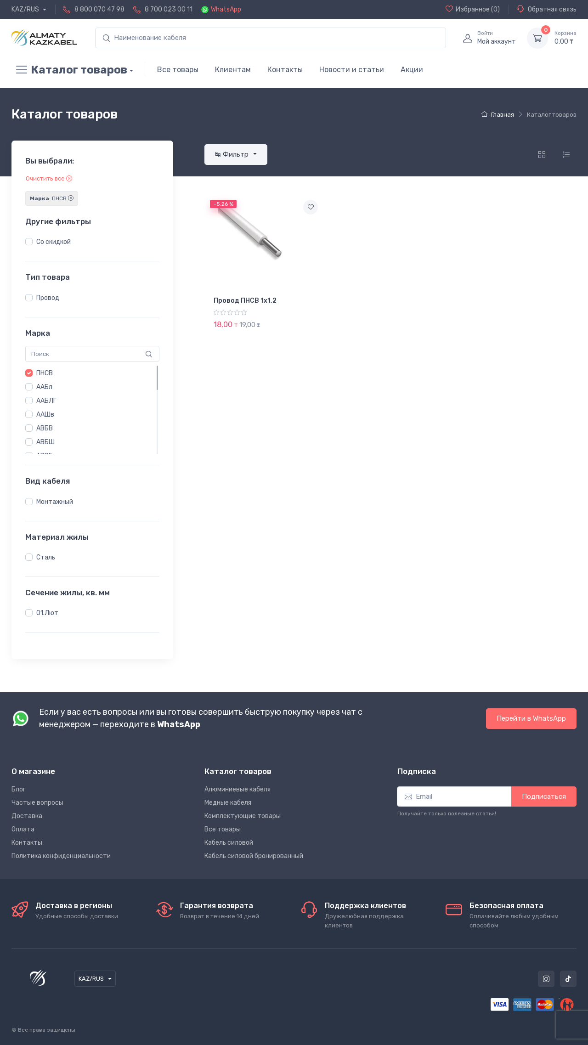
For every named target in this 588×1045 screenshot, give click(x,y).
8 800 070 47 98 (99, 9)
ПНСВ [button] (44, 373)
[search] (270, 38)
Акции (412, 69)
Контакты (285, 69)
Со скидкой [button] (53, 242)
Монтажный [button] (54, 502)
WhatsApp (226, 9)
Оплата (22, 829)
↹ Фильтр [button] (232, 154)
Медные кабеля (227, 803)
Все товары (177, 69)
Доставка (26, 816)
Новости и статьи (351, 69)
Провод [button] (47, 298)
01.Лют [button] (47, 613)
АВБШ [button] (45, 442)
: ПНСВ (52, 198)
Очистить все (49, 178)
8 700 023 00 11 (168, 9)
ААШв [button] (45, 414)
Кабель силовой (228, 843)
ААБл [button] (44, 387)
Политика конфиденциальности (61, 856)
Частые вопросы (37, 803)
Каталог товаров (69, 69)
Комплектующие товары (242, 816)
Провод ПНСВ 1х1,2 (245, 301)
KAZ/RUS (25, 9)
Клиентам (233, 69)
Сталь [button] (45, 557)
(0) (473, 9)
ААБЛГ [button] (46, 401)
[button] (29, 241)
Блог (18, 789)
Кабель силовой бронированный (253, 856)
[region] (92, 242)
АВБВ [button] (44, 428)
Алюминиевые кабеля (237, 789)
